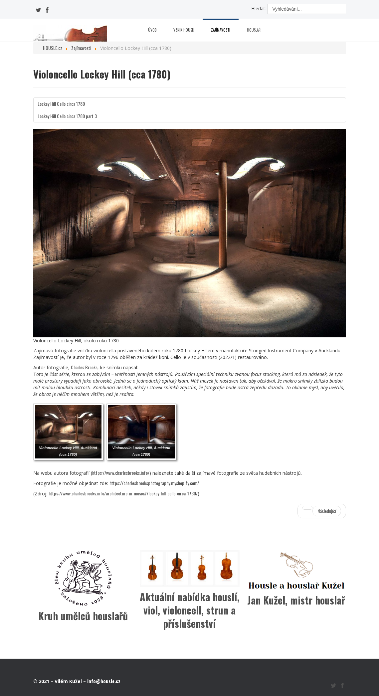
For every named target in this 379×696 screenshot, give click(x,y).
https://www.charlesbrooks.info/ (120, 472)
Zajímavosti (220, 30)
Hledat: (258, 8)
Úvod (152, 30)
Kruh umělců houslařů (83, 615)
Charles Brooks (84, 367)
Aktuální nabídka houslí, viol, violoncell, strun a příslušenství (190, 610)
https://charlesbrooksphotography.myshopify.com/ (154, 482)
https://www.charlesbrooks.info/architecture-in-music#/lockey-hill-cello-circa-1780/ (123, 493)
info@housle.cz (103, 680)
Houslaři (254, 30)
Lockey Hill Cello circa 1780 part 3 (67, 115)
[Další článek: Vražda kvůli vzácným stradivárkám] (321, 511)
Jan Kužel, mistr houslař (296, 600)
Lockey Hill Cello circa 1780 (61, 103)
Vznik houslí (183, 30)
